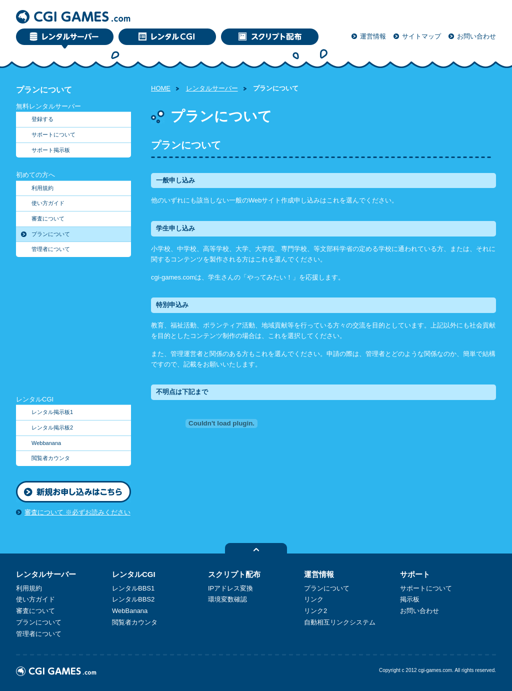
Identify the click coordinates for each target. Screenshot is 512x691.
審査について (48, 219)
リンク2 (315, 610)
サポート (415, 574)
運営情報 (373, 36)
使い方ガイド (48, 203)
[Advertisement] (78, 330)
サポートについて (54, 135)
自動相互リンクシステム (340, 622)
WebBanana (130, 610)
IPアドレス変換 (230, 588)
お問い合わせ (476, 36)
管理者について (51, 249)
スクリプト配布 (234, 574)
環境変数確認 (227, 599)
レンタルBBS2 (133, 599)
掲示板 (410, 599)
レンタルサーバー (212, 88)
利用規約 (43, 188)
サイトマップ (421, 36)
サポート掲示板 (51, 150)
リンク (314, 599)
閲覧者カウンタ (51, 458)
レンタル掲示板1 (52, 412)
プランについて (51, 234)
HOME (160, 88)
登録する (43, 119)
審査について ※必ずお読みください (77, 512)
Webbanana (46, 443)
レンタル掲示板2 (52, 427)
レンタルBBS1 (133, 588)
